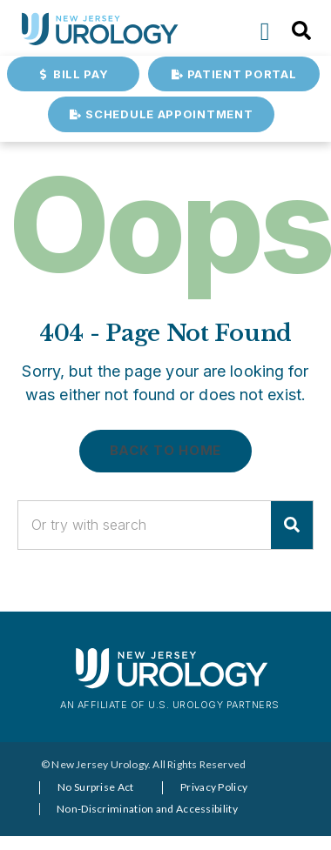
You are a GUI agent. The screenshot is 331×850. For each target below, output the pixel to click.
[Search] (292, 525)
